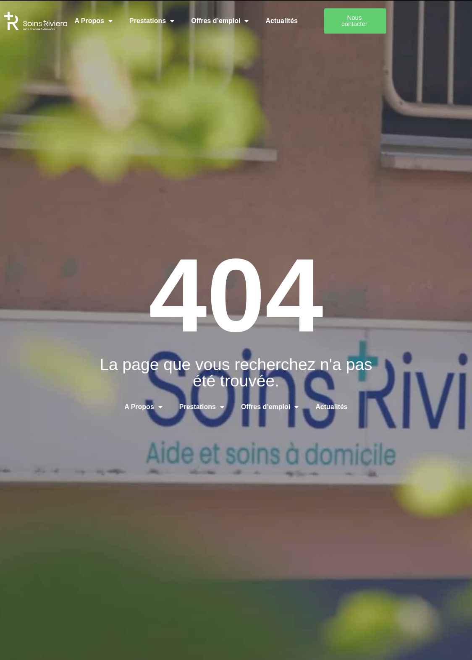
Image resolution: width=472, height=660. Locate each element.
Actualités (296, 17)
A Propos (108, 18)
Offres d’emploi (234, 18)
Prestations (166, 18)
